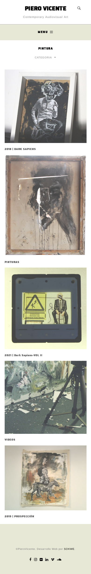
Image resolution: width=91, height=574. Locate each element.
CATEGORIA (43, 57)
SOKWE (69, 548)
